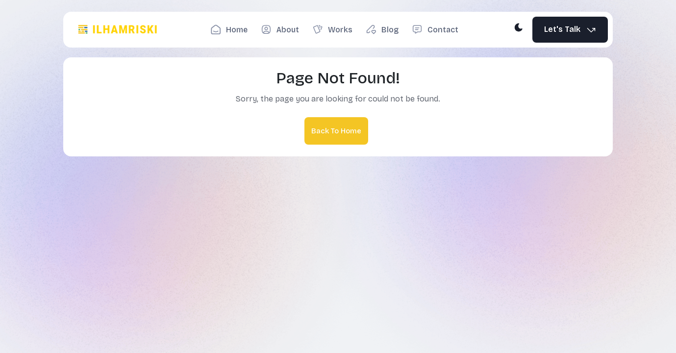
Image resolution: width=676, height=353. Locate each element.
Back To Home (336, 130)
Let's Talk (570, 30)
